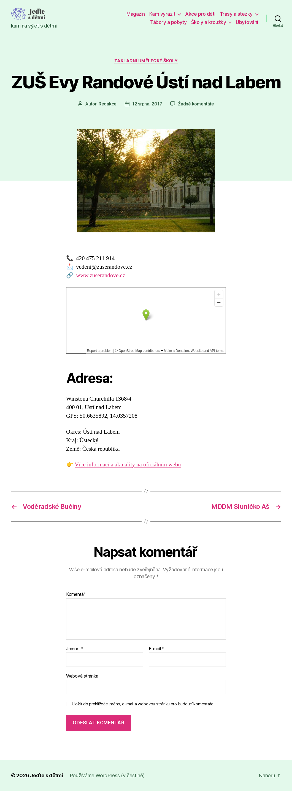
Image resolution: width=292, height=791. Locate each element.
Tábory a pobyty (168, 22)
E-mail (156, 648)
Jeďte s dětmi (46, 775)
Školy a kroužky (208, 22)
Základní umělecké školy (146, 60)
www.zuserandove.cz (100, 275)
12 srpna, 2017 (147, 104)
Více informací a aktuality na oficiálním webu (128, 464)
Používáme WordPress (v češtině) (107, 775)
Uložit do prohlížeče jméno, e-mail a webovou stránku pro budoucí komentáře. (143, 704)
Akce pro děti (200, 14)
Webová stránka (82, 676)
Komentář (75, 594)
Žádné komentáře (196, 104)
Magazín (135, 14)
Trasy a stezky (236, 14)
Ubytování (247, 22)
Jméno (74, 648)
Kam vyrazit (162, 14)
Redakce (108, 104)
